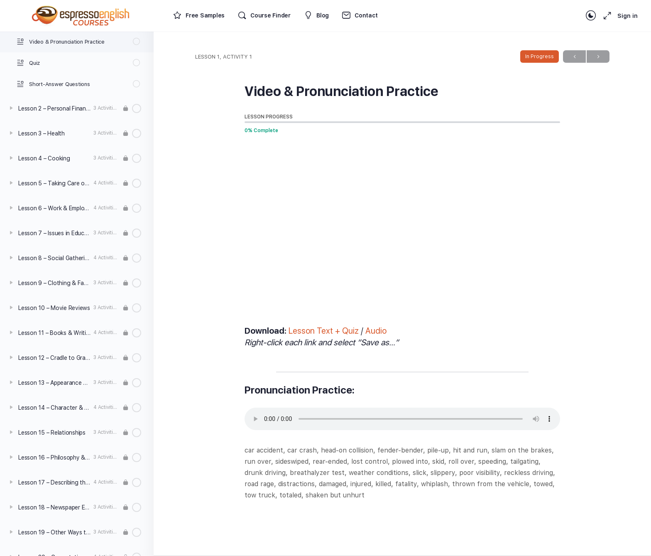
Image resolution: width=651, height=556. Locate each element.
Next (598, 56)
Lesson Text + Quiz (324, 331)
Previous (574, 56)
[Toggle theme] (590, 16)
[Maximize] (605, 16)
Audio (376, 331)
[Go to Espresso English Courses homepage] (81, 15)
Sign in (627, 15)
